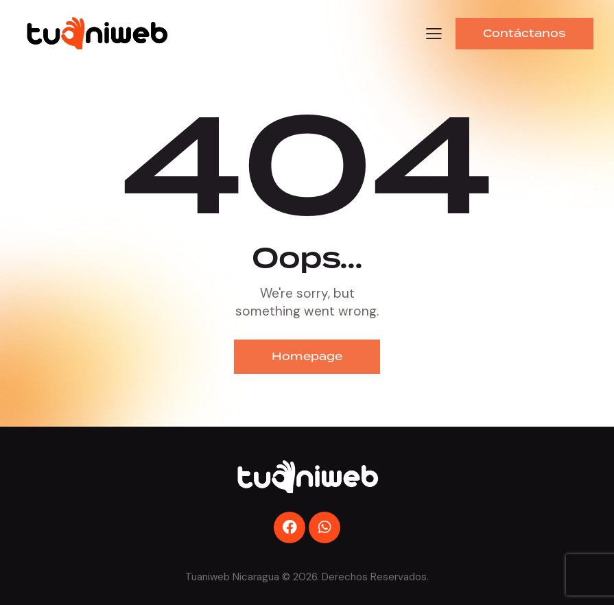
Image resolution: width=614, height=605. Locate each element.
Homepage (307, 356)
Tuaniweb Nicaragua (232, 577)
